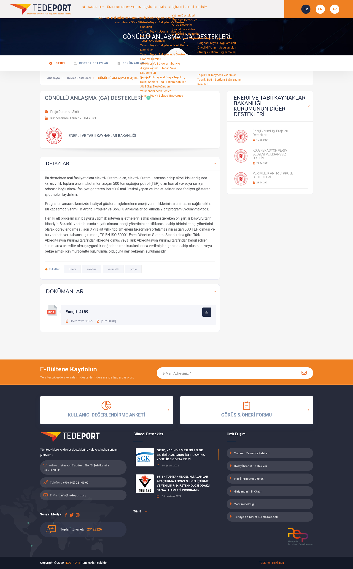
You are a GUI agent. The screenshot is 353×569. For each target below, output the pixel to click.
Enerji (72, 269)
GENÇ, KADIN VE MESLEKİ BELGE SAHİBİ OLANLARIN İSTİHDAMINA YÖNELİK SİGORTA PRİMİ (181, 455)
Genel (57, 63)
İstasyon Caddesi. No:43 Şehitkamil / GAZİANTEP (76, 468)
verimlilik (113, 269)
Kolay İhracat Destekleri (250, 466)
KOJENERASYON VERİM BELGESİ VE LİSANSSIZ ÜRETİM (270, 154)
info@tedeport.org (73, 495)
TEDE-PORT (72, 562)
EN (320, 9)
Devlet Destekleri (79, 78)
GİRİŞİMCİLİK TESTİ (214, 9)
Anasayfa (53, 78)
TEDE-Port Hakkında (271, 562)
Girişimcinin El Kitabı (247, 491)
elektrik (92, 269)
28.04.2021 (261, 163)
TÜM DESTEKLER (134, 9)
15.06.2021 (261, 140)
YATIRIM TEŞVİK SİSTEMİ (174, 9)
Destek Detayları (92, 63)
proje (133, 269)
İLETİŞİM (240, 9)
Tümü (140, 511)
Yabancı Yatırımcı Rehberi (251, 453)
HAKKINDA (104, 9)
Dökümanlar (131, 63)
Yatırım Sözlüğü (244, 504)
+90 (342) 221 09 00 (75, 482)
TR (306, 9)
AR (335, 9)
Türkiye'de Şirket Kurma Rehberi (256, 517)
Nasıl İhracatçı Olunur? (249, 478)
